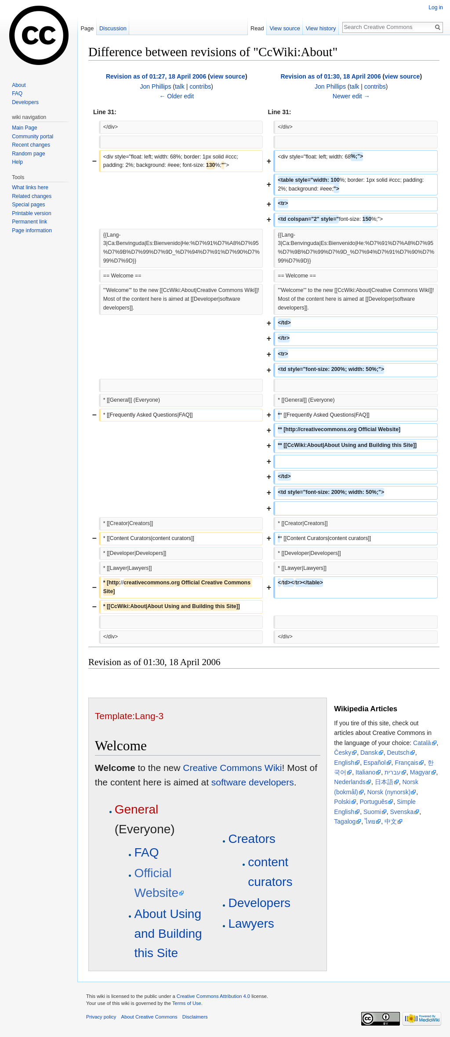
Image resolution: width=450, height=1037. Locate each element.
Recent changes (31, 145)
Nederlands (350, 781)
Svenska (402, 811)
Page (87, 28)
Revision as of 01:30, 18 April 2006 (330, 76)
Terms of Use (186, 1003)
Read (257, 28)
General (137, 809)
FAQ (146, 852)
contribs (200, 86)
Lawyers (251, 923)
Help (17, 162)
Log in (435, 7)
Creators (251, 839)
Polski (342, 801)
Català (422, 742)
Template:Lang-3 (129, 716)
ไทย (370, 821)
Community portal (32, 136)
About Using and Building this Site (168, 933)
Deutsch (398, 752)
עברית (393, 772)
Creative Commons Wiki (232, 768)
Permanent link (29, 222)
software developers (252, 782)
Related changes (31, 196)
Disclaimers (195, 1016)
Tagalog (345, 821)
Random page (28, 154)
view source (227, 76)
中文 (391, 821)
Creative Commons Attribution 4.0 (213, 996)
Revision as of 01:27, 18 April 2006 (156, 76)
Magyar (420, 772)
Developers (259, 903)
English (344, 762)
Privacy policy (101, 1016)
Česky (342, 752)
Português (373, 801)
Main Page (24, 128)
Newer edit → (351, 96)
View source (284, 28)
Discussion (113, 28)
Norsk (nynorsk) (389, 792)
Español (374, 762)
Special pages (28, 205)
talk (180, 86)
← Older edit (176, 96)
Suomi (372, 811)
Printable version (31, 213)
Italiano (365, 772)
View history (321, 28)
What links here (30, 187)
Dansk (369, 752)
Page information (32, 230)
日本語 (384, 781)
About (18, 85)
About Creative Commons (149, 1016)
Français (406, 762)
